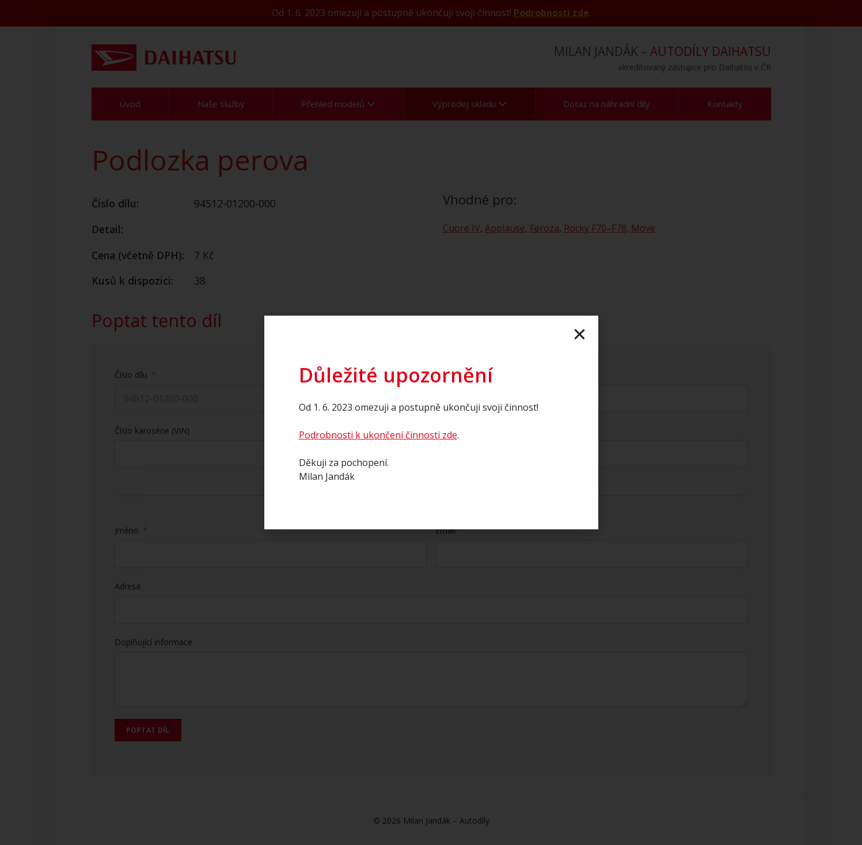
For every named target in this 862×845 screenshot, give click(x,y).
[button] (579, 334)
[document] (431, 422)
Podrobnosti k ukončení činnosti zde (378, 435)
